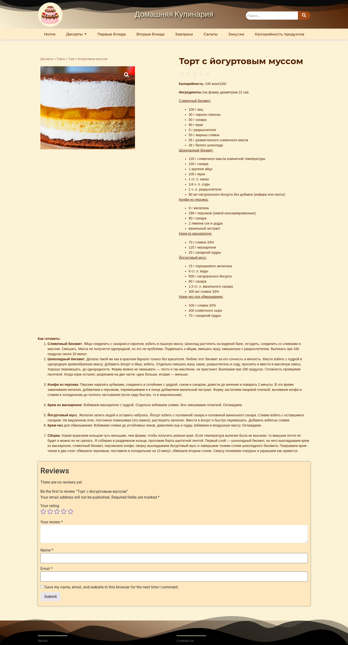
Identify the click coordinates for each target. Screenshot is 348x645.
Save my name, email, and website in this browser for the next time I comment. (112, 587)
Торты (60, 59)
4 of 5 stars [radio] (64, 511)
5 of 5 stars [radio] (70, 511)
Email (46, 569)
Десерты (46, 59)
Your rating (49, 506)
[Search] (272, 15)
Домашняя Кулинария (174, 14)
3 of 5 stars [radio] (57, 511)
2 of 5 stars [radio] (50, 511)
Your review (51, 522)
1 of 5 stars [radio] (43, 511)
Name (46, 550)
